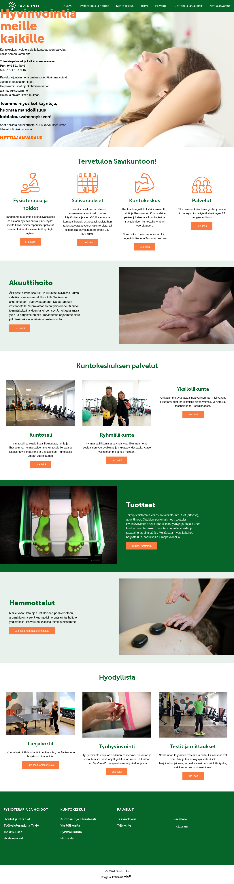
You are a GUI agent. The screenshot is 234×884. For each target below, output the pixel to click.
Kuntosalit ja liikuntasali (78, 819)
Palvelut (160, 5)
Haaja (129, 876)
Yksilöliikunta (70, 825)
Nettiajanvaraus (220, 5)
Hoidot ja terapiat (17, 819)
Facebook (180, 819)
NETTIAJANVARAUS (21, 137)
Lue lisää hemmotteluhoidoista (32, 630)
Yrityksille (124, 825)
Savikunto (24, 6)
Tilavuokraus (126, 819)
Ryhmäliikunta (71, 832)
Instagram (181, 826)
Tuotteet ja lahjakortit (187, 5)
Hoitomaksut (13, 838)
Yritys (144, 5)
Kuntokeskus (124, 5)
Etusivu (68, 5)
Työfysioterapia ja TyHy (21, 825)
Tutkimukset (13, 832)
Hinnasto (67, 838)
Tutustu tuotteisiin (142, 545)
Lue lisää (30, 241)
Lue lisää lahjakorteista (41, 765)
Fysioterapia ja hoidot (94, 5)
